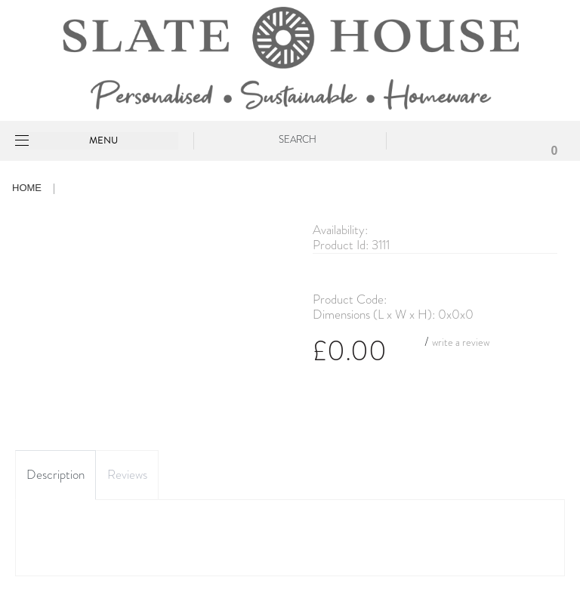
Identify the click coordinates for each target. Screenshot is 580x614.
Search (297, 139)
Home (27, 187)
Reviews (127, 474)
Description (55, 474)
